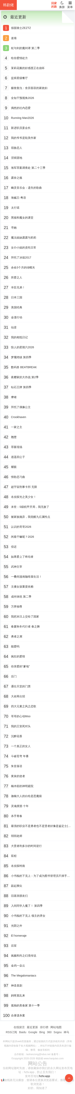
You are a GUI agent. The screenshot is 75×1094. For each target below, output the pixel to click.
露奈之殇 (16, 177)
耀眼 (14, 467)
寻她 (14, 227)
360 (49, 1032)
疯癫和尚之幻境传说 (23, 955)
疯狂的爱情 (18, 656)
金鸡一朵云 (18, 965)
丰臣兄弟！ (18, 287)
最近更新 (32, 1027)
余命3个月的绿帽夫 (23, 267)
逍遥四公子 (18, 457)
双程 (14, 855)
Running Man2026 (22, 117)
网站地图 (56, 1027)
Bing (42, 1032)
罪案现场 (16, 447)
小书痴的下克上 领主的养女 (28, 915)
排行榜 (44, 1027)
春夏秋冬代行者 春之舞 (25, 626)
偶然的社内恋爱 (21, 107)
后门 (14, 676)
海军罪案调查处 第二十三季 (28, 167)
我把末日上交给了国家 (25, 616)
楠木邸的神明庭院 (22, 786)
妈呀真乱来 (18, 995)
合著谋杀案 (18, 1015)
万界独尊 (16, 606)
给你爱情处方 (19, 58)
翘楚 (14, 437)
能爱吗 (15, 646)
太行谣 (15, 207)
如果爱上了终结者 (22, 556)
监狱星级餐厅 (19, 78)
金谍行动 (16, 317)
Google (32, 1032)
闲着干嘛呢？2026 (22, 536)
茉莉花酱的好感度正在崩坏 (28, 68)
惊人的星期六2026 (22, 347)
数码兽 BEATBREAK (24, 367)
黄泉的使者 (18, 776)
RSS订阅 (11, 1032)
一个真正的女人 (21, 746)
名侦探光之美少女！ (23, 496)
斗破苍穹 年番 (20, 756)
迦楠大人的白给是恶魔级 (26, 796)
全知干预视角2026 (22, 98)
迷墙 (14, 38)
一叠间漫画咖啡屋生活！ (26, 576)
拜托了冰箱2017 (21, 257)
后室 (14, 945)
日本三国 (16, 297)
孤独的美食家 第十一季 (25, 1005)
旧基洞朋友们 (19, 895)
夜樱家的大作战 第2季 (25, 377)
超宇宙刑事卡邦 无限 (24, 486)
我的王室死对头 (21, 726)
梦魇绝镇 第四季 (21, 357)
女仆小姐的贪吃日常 (23, 247)
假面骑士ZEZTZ (21, 28)
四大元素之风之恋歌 (23, 706)
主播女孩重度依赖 (22, 586)
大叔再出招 (18, 696)
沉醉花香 (16, 736)
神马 (66, 1032)
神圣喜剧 (16, 985)
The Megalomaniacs (23, 975)
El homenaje (19, 935)
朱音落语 (16, 766)
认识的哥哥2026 (21, 526)
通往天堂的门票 (21, 686)
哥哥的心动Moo (20, 716)
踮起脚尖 (16, 885)
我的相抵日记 (19, 337)
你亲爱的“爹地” (20, 666)
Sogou (58, 1032)
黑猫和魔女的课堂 (22, 217)
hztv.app (44, 1076)
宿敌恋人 (16, 147)
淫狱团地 (16, 157)
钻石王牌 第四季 (21, 387)
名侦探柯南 (18, 865)
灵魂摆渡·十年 (20, 806)
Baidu (22, 1032)
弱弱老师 (16, 836)
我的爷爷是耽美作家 (23, 137)
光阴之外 (16, 925)
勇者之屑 (16, 636)
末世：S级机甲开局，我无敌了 (30, 506)
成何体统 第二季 (21, 596)
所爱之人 (16, 277)
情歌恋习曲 (18, 476)
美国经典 (16, 307)
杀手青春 (16, 816)
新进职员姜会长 (21, 127)
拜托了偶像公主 (21, 407)
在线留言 (19, 1027)
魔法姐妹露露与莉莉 (23, 237)
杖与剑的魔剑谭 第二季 (25, 48)
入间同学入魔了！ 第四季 (27, 905)
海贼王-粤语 (18, 197)
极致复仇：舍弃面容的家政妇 (29, 88)
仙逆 (14, 327)
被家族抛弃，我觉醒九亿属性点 (30, 516)
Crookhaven (18, 417)
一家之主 (16, 427)
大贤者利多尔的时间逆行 (26, 845)
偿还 (14, 546)
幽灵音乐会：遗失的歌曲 (26, 187)
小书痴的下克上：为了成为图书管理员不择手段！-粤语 (39, 876)
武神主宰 (16, 566)
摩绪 (14, 397)
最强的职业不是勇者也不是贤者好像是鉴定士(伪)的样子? (41, 826)
